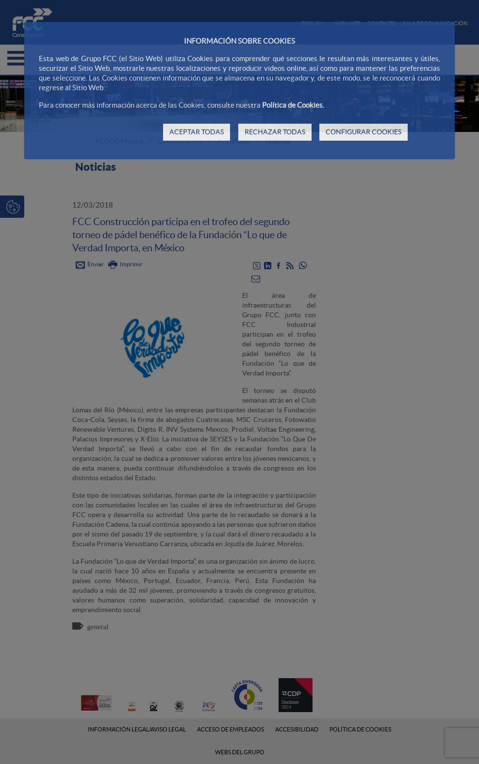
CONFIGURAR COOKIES (363, 132)
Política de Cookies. (293, 105)
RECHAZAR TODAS (275, 132)
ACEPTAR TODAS (196, 132)
